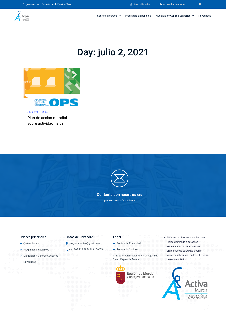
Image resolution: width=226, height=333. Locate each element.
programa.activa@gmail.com (119, 200)
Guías (45, 112)
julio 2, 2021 (33, 112)
